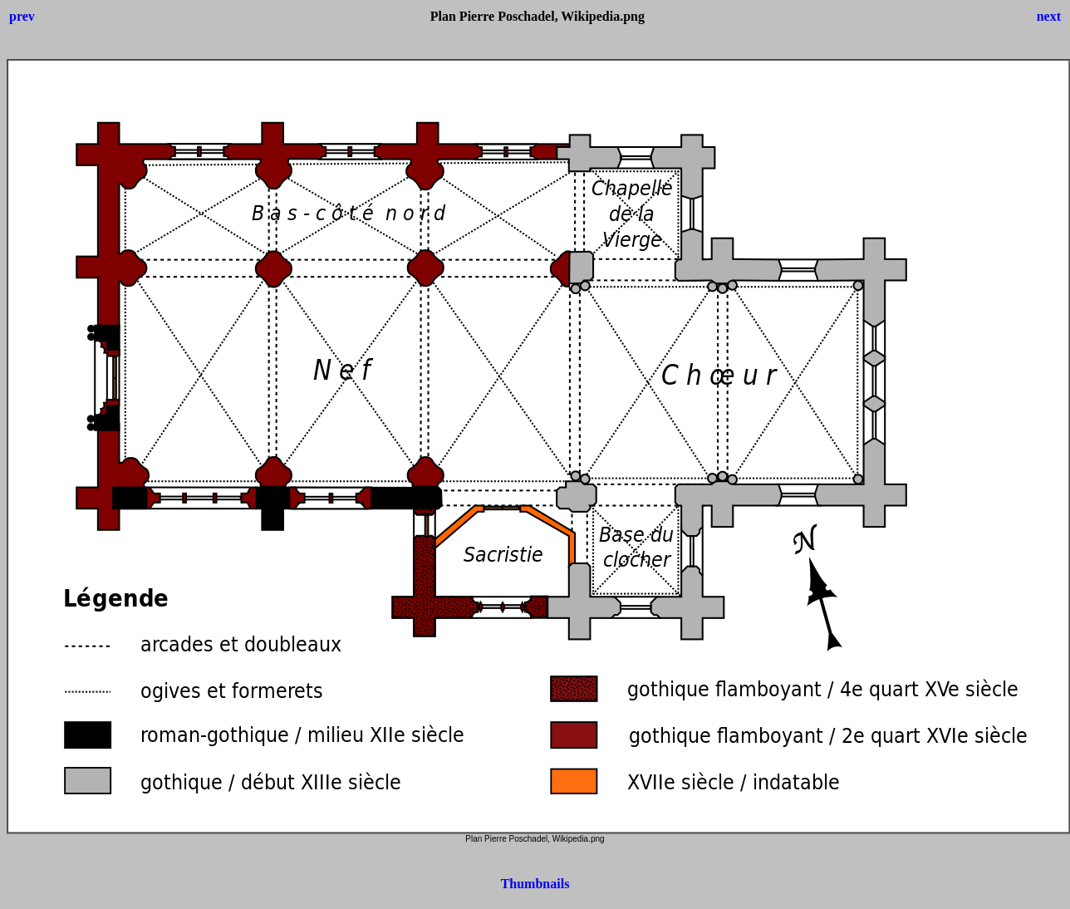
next (1049, 16)
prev (22, 16)
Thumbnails (535, 884)
